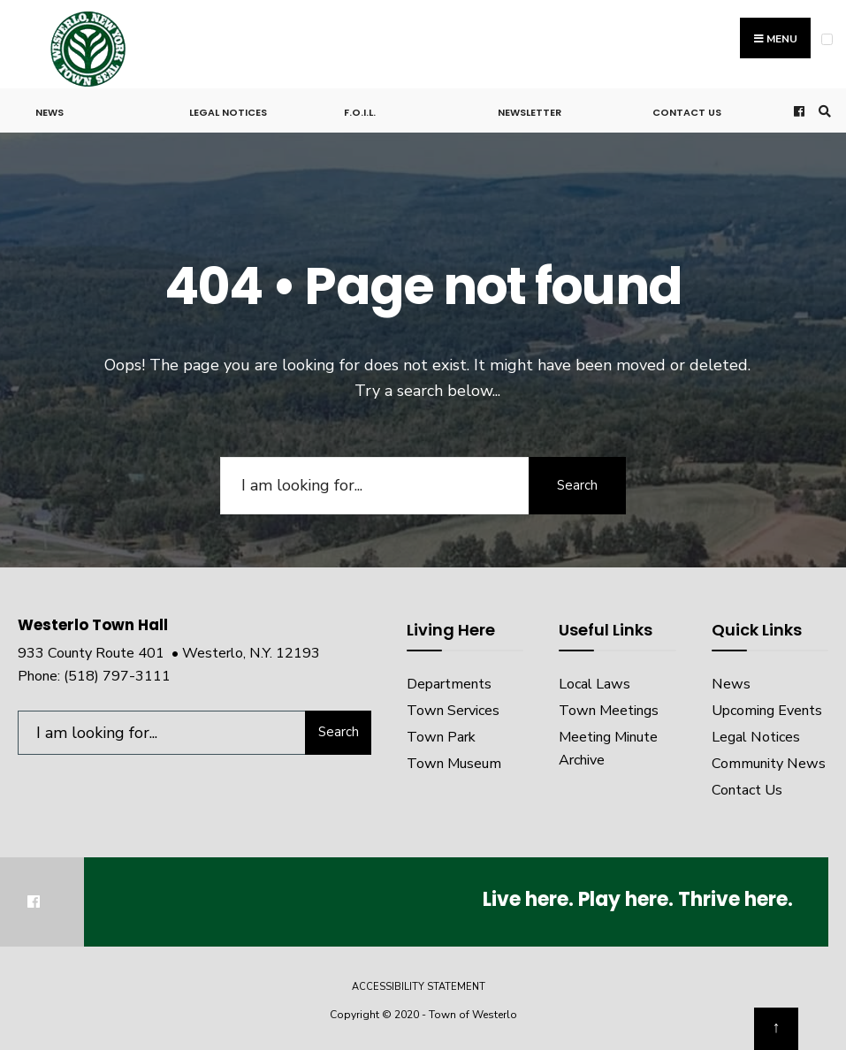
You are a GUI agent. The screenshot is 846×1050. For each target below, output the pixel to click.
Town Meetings (609, 710)
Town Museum (454, 763)
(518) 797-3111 (117, 676)
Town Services (453, 710)
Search (577, 485)
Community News (769, 763)
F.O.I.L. (360, 112)
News (49, 112)
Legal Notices (228, 112)
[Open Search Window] (822, 110)
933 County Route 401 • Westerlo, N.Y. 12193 (169, 653)
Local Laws (594, 684)
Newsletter (529, 112)
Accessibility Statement (418, 986)
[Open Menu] (827, 39)
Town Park (441, 737)
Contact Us (686, 112)
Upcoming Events (767, 710)
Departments (449, 684)
